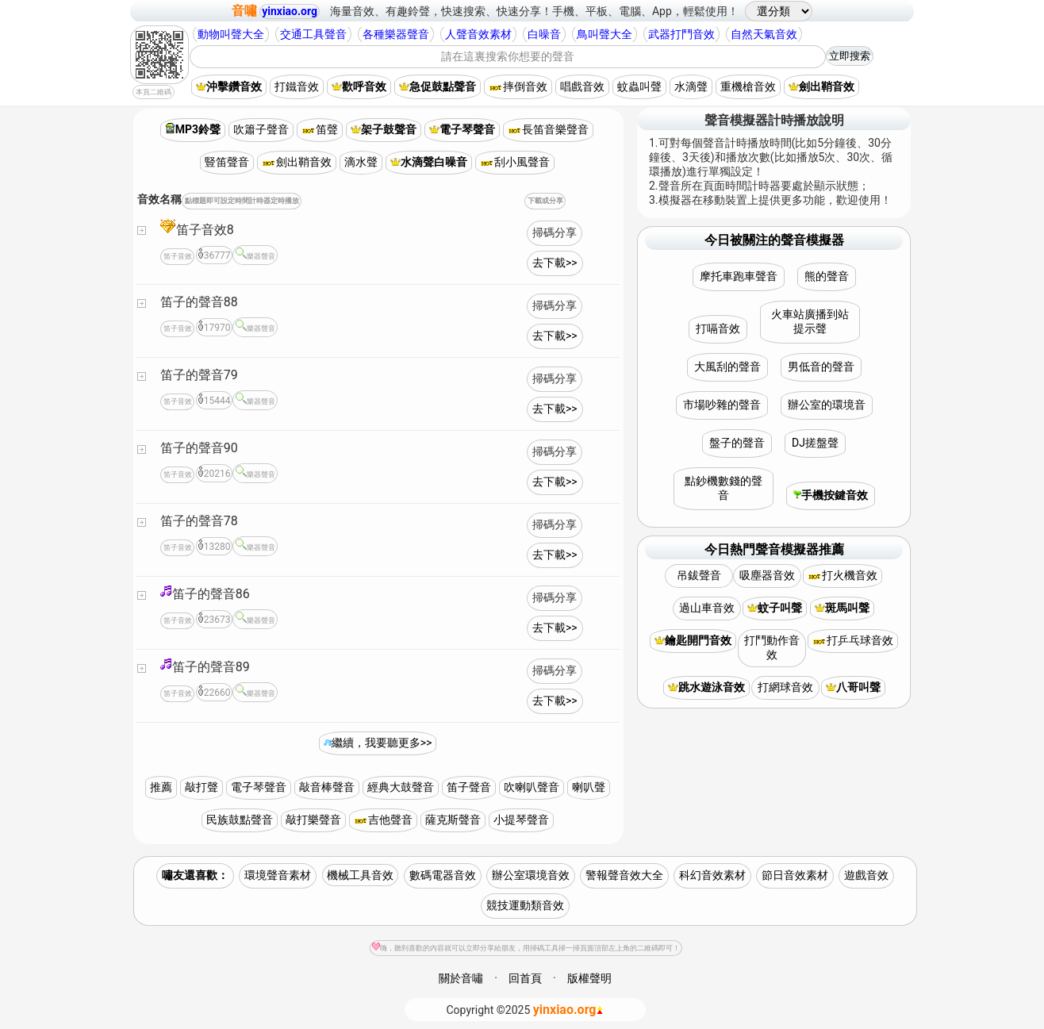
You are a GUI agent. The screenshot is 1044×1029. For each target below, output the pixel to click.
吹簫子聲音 (261, 129)
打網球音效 (785, 687)
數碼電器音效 (442, 875)
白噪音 (544, 34)
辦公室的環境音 (827, 404)
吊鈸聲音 (699, 575)
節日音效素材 (795, 875)
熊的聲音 (826, 276)
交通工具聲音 (313, 34)
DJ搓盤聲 (815, 442)
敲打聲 (201, 787)
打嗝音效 (718, 328)
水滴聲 (691, 86)
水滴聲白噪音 (428, 162)
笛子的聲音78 (199, 520)
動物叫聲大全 (231, 34)
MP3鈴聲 (193, 129)
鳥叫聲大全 (604, 34)
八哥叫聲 (853, 687)
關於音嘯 (461, 978)
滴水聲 (361, 162)
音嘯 (244, 10)
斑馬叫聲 (842, 607)
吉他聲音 (383, 819)
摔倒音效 (518, 86)
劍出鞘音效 (821, 86)
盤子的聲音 (737, 442)
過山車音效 (707, 607)
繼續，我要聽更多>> (378, 742)
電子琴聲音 (462, 129)
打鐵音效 (296, 86)
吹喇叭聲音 (531, 787)
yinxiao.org (289, 11)
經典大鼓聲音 (400, 787)
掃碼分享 (554, 232)
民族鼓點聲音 (239, 819)
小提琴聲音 (521, 819)
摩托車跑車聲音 (738, 276)
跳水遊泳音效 (706, 687)
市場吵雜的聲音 (722, 404)
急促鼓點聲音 (437, 86)
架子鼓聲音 (383, 129)
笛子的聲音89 (205, 666)
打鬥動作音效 (772, 647)
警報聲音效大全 (624, 875)
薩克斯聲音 (453, 819)
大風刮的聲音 (727, 366)
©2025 (526, 1009)
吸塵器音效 (767, 575)
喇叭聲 (588, 787)
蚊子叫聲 (774, 607)
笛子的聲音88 (199, 301)
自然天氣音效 (764, 34)
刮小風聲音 (515, 162)
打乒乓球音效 (852, 640)
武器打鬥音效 (681, 34)
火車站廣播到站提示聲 (810, 321)
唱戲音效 (582, 86)
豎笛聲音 (227, 162)
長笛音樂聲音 (548, 129)
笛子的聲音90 (199, 447)
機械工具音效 (360, 875)
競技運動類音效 (525, 905)
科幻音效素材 (712, 875)
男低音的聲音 (821, 366)
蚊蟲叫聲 (639, 86)
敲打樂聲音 (313, 819)
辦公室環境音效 (531, 875)
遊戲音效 (866, 875)
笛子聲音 (469, 787)
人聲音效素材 (478, 34)
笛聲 (319, 129)
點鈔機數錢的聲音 (723, 487)
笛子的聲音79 (199, 374)
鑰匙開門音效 (692, 640)
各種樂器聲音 (396, 34)
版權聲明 (589, 978)
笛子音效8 (197, 227)
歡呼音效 (359, 86)
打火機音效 (842, 575)
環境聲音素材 (277, 875)
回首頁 (525, 978)
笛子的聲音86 (205, 593)
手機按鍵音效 (830, 495)
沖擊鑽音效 (229, 86)
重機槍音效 (748, 86)
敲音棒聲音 (327, 787)
